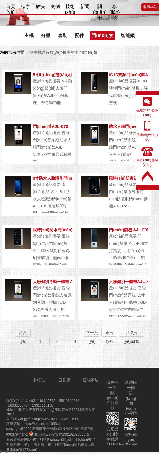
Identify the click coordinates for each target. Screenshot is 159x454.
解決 (40, 6)
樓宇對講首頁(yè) (44, 52)
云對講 (65, 380)
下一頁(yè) (92, 337)
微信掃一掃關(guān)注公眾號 (112, 395)
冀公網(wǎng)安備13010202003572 (59, 434)
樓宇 (25, 6)
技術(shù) (70, 9)
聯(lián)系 (115, 9)
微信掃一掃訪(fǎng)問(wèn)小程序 (131, 397)
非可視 (39, 380)
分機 (45, 35)
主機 (29, 35)
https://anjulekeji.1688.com (44, 424)
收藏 (150, 7)
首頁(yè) (10, 9)
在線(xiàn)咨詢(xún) (147, 112)
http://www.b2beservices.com (56, 419)
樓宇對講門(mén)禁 (80, 52)
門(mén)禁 (102, 35)
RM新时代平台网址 (15, 451)
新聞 (84, 6)
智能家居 (91, 380)
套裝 (62, 35)
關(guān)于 (99, 9)
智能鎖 (128, 35)
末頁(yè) (109, 337)
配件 (79, 35)
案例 (55, 6)
